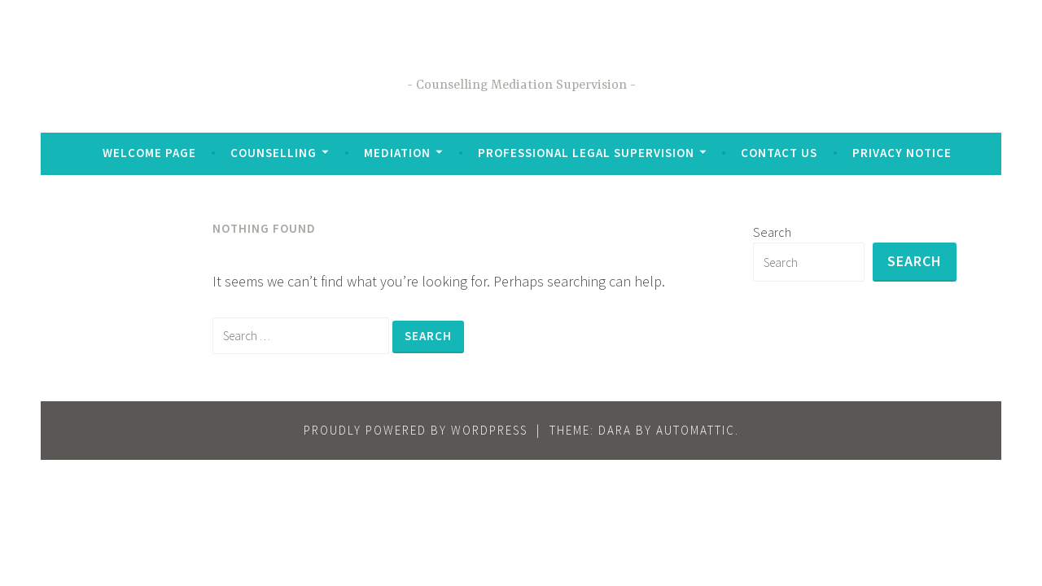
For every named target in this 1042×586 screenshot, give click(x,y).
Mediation (397, 152)
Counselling (273, 152)
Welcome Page (149, 152)
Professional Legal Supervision (586, 152)
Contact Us (779, 152)
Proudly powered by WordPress (416, 430)
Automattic (695, 430)
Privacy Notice (902, 152)
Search (772, 232)
